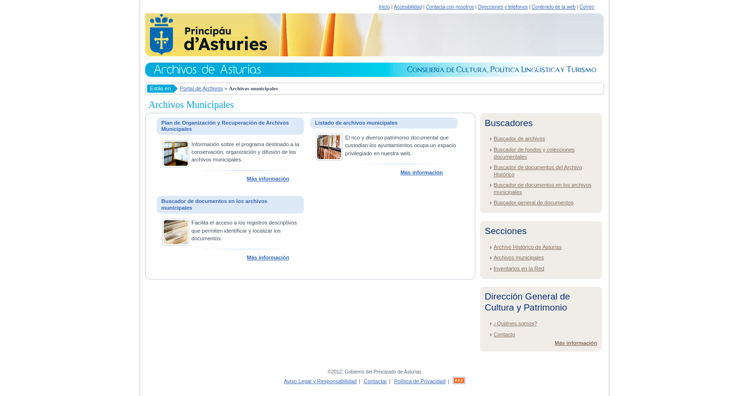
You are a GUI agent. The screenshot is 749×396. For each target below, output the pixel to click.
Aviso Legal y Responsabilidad (320, 381)
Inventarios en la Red (518, 268)
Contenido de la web (554, 7)
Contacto (504, 334)
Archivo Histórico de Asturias (527, 247)
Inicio (384, 7)
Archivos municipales (518, 257)
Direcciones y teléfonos (503, 7)
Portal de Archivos (201, 88)
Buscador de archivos (519, 138)
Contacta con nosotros (450, 7)
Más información (268, 179)
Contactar (375, 381)
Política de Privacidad (420, 381)
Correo (586, 7)
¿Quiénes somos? (515, 323)
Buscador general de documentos (533, 202)
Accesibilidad (408, 7)
